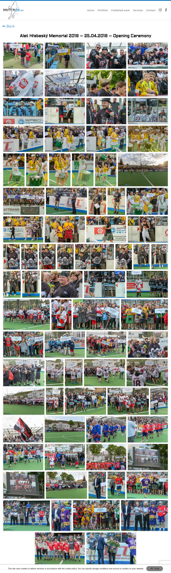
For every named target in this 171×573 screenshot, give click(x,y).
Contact (150, 10)
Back (9, 26)
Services (138, 10)
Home (90, 10)
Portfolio (103, 10)
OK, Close (154, 568)
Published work (120, 10)
